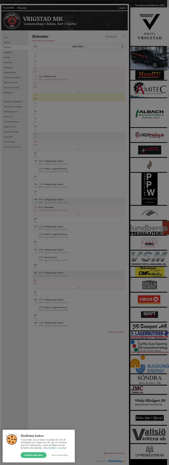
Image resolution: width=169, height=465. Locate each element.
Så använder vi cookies (54, 448)
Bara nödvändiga (60, 455)
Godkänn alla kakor (33, 455)
